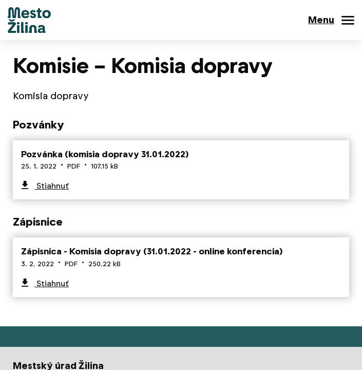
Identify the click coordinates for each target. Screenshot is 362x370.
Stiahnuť (51, 185)
